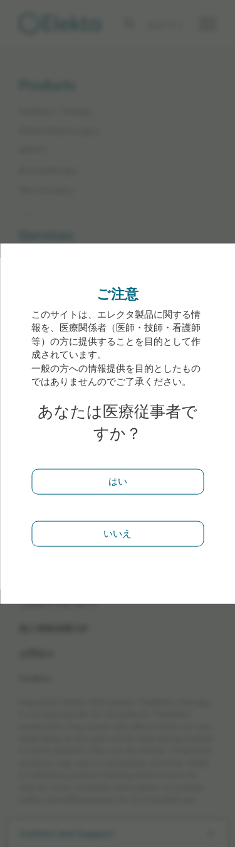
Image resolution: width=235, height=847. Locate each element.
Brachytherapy (48, 170)
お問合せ (36, 653)
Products (47, 85)
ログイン (166, 25)
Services (46, 235)
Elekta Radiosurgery (59, 130)
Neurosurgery (46, 189)
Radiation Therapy (55, 110)
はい (117, 481)
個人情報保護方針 (54, 628)
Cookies (35, 677)
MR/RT (32, 149)
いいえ (117, 533)
